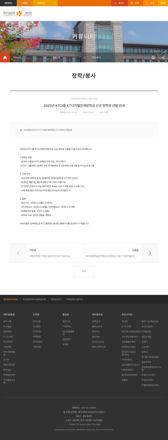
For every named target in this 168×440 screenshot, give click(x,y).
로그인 (121, 3)
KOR (137, 3)
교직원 (36, 314)
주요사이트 (127, 314)
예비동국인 (97, 314)
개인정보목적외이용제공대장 (34, 299)
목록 (84, 271)
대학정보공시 (56, 299)
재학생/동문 (9, 314)
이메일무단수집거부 (74, 299)
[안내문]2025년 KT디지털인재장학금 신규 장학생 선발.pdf (48, 130)
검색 (152, 3)
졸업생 (66, 314)
